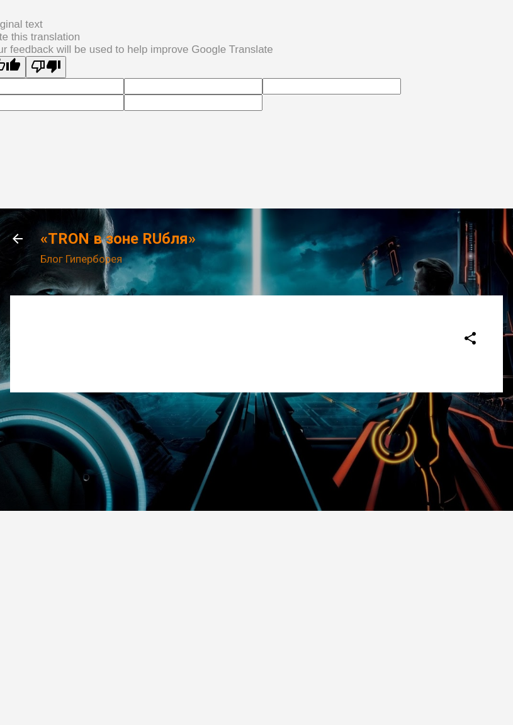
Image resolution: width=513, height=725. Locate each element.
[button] (470, 340)
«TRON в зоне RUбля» (118, 239)
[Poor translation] (46, 67)
